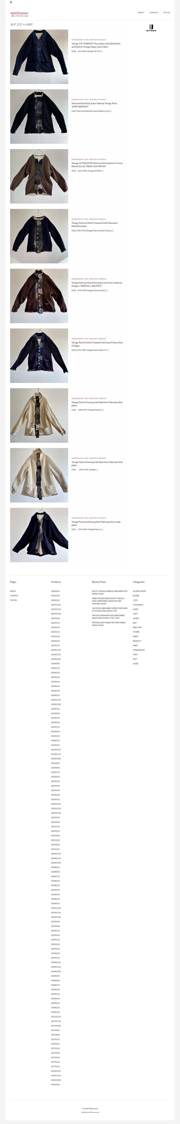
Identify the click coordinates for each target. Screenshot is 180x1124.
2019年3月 (55, 952)
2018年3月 (55, 1007)
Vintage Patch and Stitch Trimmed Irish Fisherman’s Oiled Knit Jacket (93, 228)
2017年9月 (55, 1034)
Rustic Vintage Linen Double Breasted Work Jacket (109, 596)
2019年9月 (55, 925)
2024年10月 (56, 663)
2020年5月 (55, 889)
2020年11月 (56, 862)
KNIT (86, 43)
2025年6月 (55, 631)
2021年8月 (55, 826)
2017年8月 (55, 1038)
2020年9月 (55, 871)
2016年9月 (55, 1088)
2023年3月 (55, 740)
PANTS (135, 640)
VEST (135, 663)
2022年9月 (55, 767)
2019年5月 (55, 943)
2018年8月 (55, 984)
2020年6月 (55, 884)
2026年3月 (55, 599)
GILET (135, 617)
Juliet (96, 1112)
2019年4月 (55, 948)
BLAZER (136, 599)
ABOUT (141, 16)
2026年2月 (55, 604)
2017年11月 (56, 1025)
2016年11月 (56, 1079)
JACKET (136, 622)
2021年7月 (55, 830)
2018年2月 (55, 1011)
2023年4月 (55, 735)
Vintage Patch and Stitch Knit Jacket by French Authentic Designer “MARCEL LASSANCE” (97, 287)
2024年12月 (56, 654)
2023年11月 (56, 703)
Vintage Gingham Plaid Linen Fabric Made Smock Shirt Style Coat (108, 620)
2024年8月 (55, 667)
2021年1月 (55, 853)
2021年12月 (56, 807)
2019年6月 (55, 939)
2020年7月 (55, 880)
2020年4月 (55, 893)
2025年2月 (55, 644)
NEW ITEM (93, 43)
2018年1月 (55, 1016)
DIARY (135, 613)
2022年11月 (56, 758)
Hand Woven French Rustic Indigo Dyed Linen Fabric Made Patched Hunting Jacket (108, 604)
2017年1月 (55, 1070)
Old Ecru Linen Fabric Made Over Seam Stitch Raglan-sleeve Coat (109, 613)
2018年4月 (55, 1002)
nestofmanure (28, 15)
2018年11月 (56, 970)
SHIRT (135, 649)
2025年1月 (55, 649)
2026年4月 (55, 595)
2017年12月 (56, 1020)
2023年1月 (55, 749)
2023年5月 (55, 730)
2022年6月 (55, 780)
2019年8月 (55, 930)
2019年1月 (55, 961)
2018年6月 (55, 993)
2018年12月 (56, 966)
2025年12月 (56, 608)
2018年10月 (56, 975)
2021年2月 (55, 848)
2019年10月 (56, 921)
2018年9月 (55, 979)
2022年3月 (55, 794)
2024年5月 (55, 681)
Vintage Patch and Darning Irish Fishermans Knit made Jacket (96, 526)
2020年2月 (55, 903)
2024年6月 (55, 676)
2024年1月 (55, 699)
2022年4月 (55, 789)
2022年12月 (56, 753)
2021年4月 (55, 839)
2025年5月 (55, 635)
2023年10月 (56, 708)
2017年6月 (55, 1047)
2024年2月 (55, 694)
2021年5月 (55, 835)
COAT (135, 604)
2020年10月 (56, 866)
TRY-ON (166, 16)
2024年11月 (56, 658)
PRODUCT (102, 43)
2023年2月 (55, 744)
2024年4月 (55, 685)
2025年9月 (55, 622)
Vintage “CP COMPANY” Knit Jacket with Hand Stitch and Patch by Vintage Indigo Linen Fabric (97, 50)
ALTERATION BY (77, 43)
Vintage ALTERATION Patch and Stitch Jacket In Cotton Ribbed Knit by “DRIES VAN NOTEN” (97, 170)
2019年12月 (56, 912)
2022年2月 (55, 798)
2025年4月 (55, 640)
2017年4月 (55, 1056)
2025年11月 (56, 613)
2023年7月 (55, 721)
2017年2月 (55, 1065)
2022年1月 (55, 803)
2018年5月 (55, 998)
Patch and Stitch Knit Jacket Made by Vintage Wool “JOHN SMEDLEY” (96, 108)
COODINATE (138, 608)
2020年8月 (55, 875)
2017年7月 (55, 1043)
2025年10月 (56, 617)
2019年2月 (55, 957)
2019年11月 (56, 916)
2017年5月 (55, 1052)
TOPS (135, 658)
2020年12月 (56, 857)
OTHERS (136, 635)
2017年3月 (55, 1061)
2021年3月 (55, 844)
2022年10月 (56, 762)
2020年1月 (55, 907)
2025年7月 (55, 626)
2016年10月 (56, 1084)
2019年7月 (55, 934)
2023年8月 (55, 717)
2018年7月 (55, 989)
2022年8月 (55, 771)
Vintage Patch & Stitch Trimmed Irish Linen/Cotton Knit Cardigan (92, 347)
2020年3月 (55, 898)
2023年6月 (55, 726)
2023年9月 (55, 712)
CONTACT (154, 16)
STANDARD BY (139, 654)
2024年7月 (55, 672)
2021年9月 (55, 821)
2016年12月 (56, 1075)
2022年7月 (55, 776)
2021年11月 (56, 812)
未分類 (135, 667)
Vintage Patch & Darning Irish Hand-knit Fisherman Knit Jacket (94, 407)
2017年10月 (56, 1029)
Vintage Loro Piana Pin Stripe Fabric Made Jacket (109, 627)
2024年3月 (55, 690)
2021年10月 (56, 817)
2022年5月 (55, 785)
